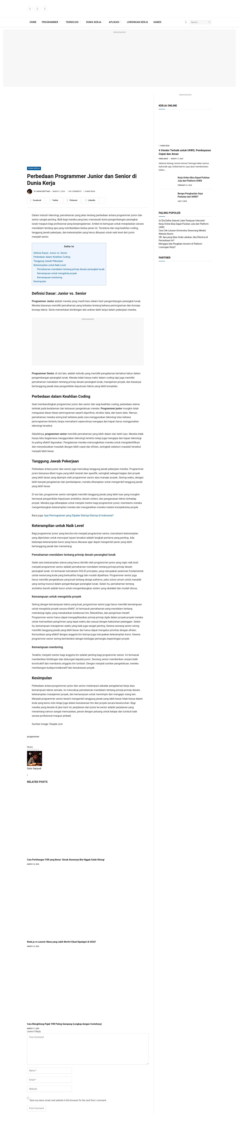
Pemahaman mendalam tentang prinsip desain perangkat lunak (70, 269)
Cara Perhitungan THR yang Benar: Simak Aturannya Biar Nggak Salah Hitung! (65, 859)
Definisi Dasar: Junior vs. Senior (50, 253)
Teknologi (72, 22)
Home (33, 22)
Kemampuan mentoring (49, 277)
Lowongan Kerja (137, 22)
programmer (33, 736)
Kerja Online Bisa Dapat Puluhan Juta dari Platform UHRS (194, 179)
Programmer (50, 22)
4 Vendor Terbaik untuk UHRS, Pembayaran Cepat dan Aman (185, 152)
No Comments (74, 191)
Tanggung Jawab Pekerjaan (48, 261)
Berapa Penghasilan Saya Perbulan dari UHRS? (190, 195)
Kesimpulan (40, 281)
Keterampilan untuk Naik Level (50, 265)
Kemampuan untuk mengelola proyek (57, 273)
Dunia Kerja (93, 22)
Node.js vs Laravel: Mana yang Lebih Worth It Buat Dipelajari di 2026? (61, 942)
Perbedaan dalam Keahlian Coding (52, 256)
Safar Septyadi (43, 191)
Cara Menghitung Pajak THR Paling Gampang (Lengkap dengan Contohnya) (64, 1024)
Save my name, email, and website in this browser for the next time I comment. (68, 1100)
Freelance (163, 159)
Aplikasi (114, 22)
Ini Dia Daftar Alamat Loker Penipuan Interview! (182, 220)
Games (157, 22)
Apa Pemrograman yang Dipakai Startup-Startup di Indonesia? (78, 515)
